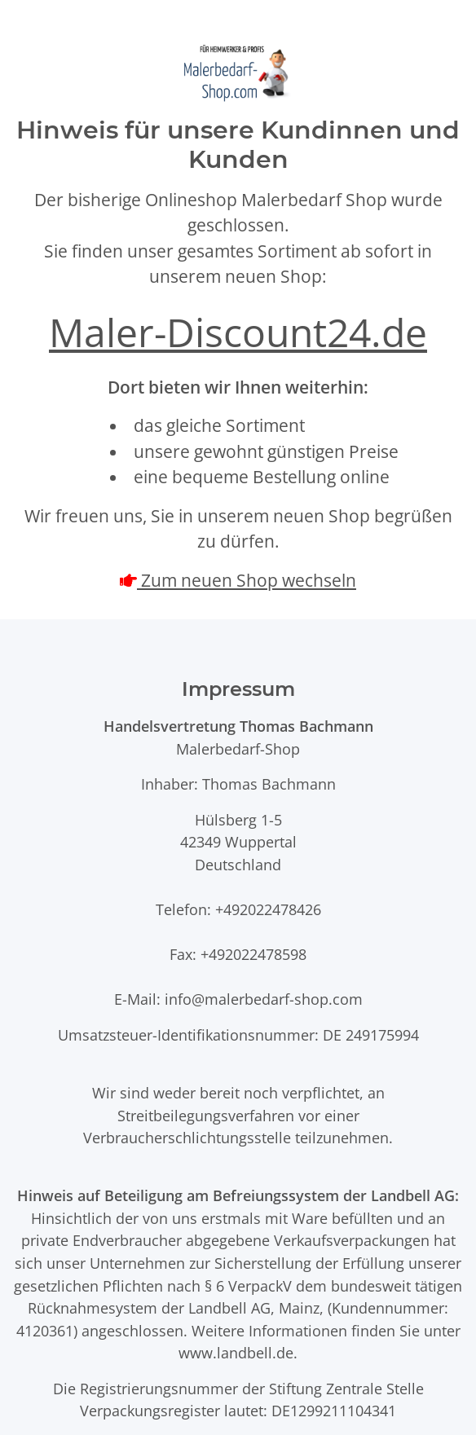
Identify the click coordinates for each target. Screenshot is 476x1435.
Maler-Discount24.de (238, 332)
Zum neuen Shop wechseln (246, 580)
